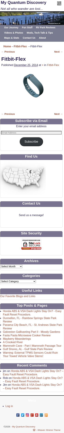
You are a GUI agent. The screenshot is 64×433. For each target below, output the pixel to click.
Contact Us (29, 37)
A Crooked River (13, 342)
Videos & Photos (13, 32)
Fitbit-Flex (20, 46)
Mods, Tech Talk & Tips (40, 32)
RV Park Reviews (45, 27)
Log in (9, 406)
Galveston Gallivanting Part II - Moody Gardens (31, 331)
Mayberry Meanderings (17, 338)
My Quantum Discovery (23, 2)
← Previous (8, 51)
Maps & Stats (11, 37)
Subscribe (31, 141)
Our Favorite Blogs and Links (17, 296)
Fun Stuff (27, 27)
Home (7, 46)
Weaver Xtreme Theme (49, 430)
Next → (58, 51)
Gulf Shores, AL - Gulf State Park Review (28, 349)
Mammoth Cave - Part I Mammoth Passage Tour (32, 345)
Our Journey (11, 27)
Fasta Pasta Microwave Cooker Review (27, 335)
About (42, 37)
